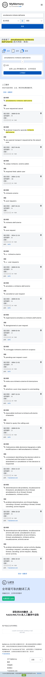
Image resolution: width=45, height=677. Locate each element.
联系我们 (9, 668)
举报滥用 (9, 665)
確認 (24, 675)
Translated (6, 653)
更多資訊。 (40, 673)
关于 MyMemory (12, 659)
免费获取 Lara (8, 599)
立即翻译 (22, 73)
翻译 (8, 662)
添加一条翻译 (7, 92)
